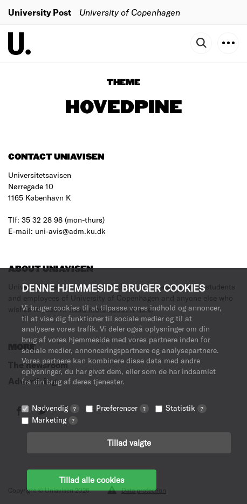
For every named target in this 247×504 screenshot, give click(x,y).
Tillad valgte (129, 442)
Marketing (55, 419)
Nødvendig (55, 407)
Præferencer (122, 407)
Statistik (186, 407)
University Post (39, 12)
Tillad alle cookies (91, 480)
